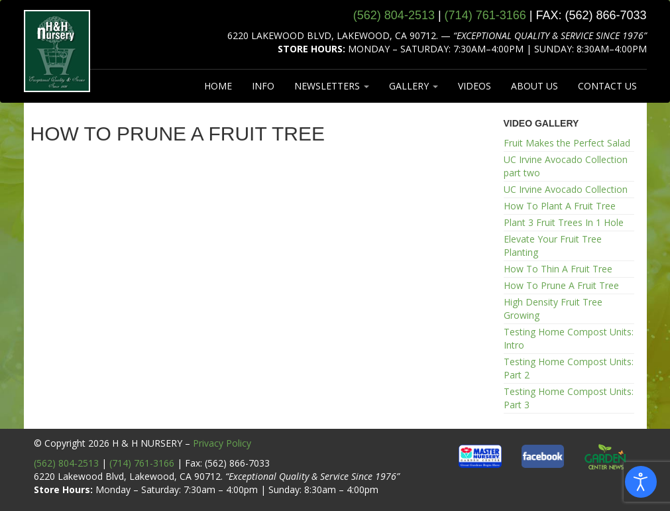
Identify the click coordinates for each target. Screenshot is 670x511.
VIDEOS (474, 86)
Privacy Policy (222, 443)
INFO (263, 86)
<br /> (257, 293)
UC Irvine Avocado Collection (566, 189)
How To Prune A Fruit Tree (561, 285)
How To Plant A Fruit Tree (560, 205)
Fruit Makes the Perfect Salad (567, 143)
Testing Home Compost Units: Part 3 (569, 398)
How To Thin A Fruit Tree (558, 268)
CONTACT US (607, 86)
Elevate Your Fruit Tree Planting (553, 245)
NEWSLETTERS (331, 86)
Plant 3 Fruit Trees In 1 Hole (564, 222)
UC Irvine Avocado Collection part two (566, 166)
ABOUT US (534, 86)
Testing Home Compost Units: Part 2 (569, 368)
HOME (218, 86)
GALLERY (413, 86)
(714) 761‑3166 (485, 15)
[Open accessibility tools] (641, 482)
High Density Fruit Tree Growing (553, 308)
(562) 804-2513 (66, 463)
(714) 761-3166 (141, 463)
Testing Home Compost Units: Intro (569, 338)
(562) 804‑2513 (394, 15)
